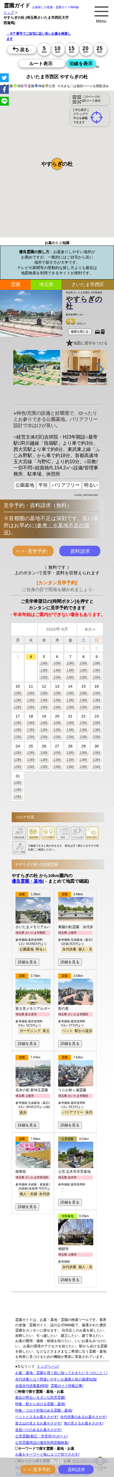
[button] (57, 164)
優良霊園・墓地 (27, 881)
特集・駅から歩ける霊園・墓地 (39, 1404)
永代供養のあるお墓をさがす (83, 1417)
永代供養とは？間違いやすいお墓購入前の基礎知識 (55, 1379)
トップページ (47, 1366)
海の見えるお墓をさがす (83, 1423)
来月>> (90, 629)
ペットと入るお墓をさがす (36, 1417)
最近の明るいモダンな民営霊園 (39, 1397)
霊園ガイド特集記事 (66, 1386)
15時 (44, 677)
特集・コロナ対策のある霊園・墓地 (43, 1410)
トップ (9, 12)
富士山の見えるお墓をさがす (38, 1423)
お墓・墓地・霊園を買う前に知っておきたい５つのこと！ (60, 1373)
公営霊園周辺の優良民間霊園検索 (41, 1443)
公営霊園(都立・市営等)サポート (41, 1436)
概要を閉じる (80, 331)
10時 (44, 663)
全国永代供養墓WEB (31, 1386)
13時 (44, 670)
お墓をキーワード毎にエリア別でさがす (46, 1454)
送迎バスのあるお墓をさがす (38, 1430)
